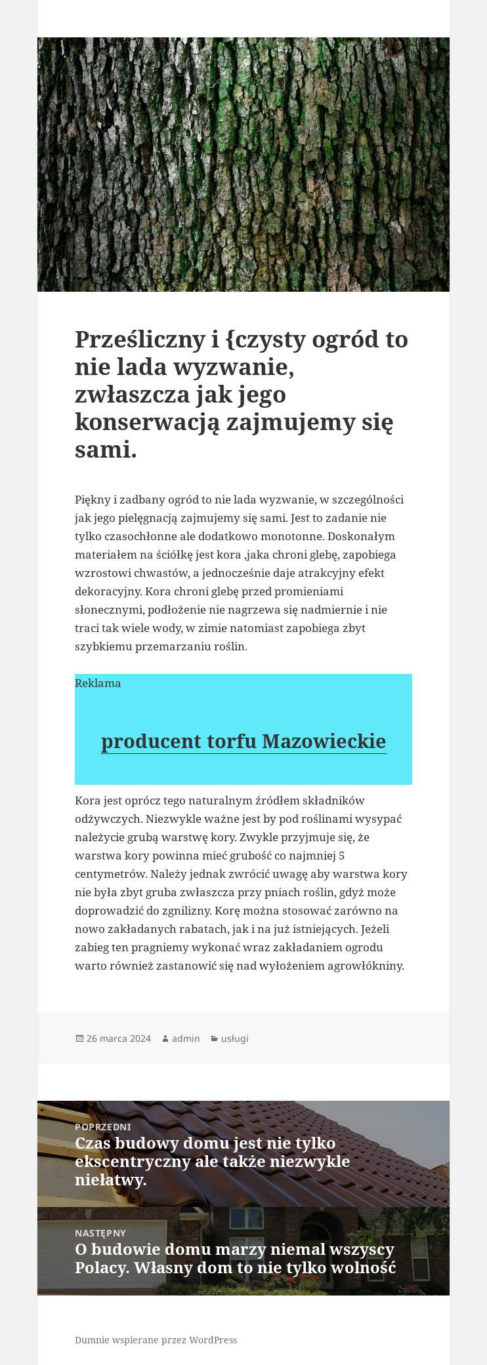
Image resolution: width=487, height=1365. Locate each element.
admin (186, 1038)
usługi (235, 1038)
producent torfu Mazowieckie (244, 740)
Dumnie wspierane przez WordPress (156, 1340)
